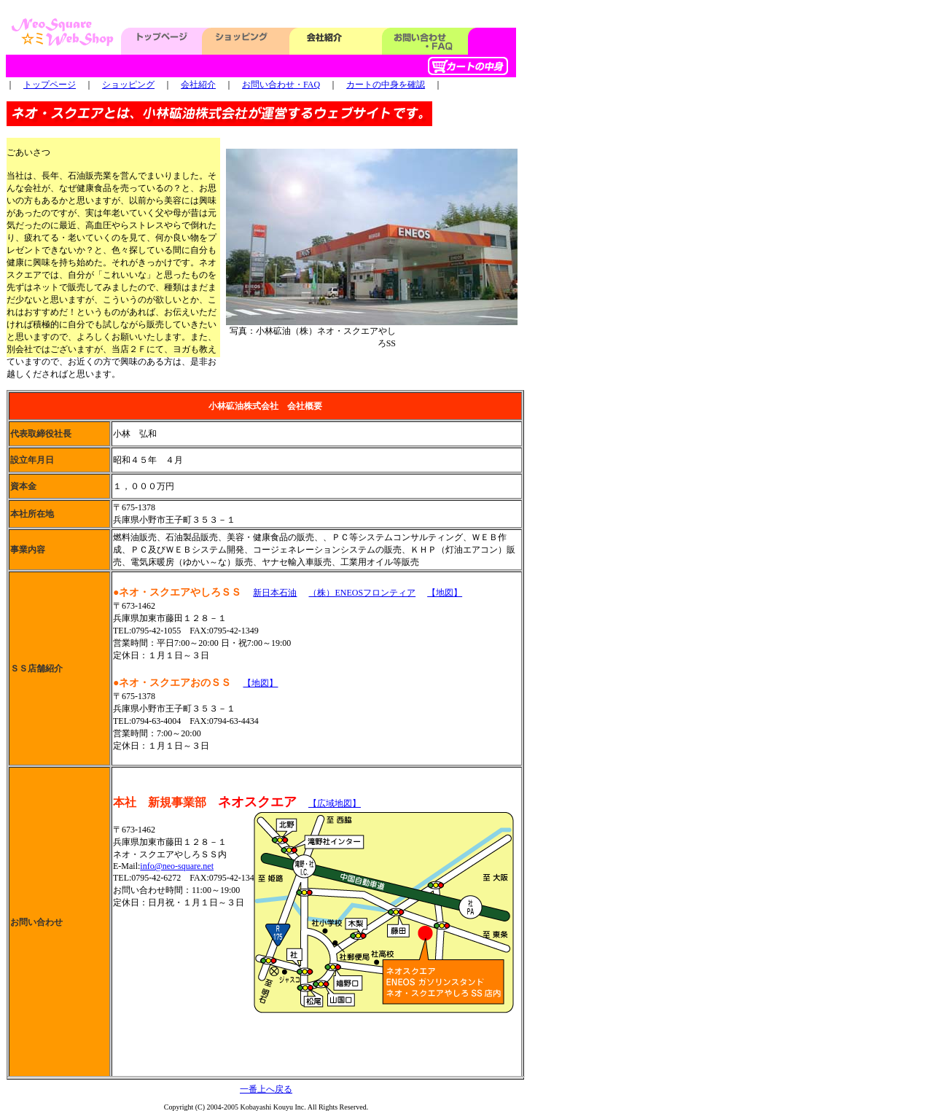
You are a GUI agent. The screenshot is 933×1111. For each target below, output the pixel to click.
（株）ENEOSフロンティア (361, 593)
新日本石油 (275, 593)
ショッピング (128, 84)
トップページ (49, 84)
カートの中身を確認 (385, 84)
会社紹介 (198, 84)
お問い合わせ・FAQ (281, 84)
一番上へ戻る (266, 1089)
